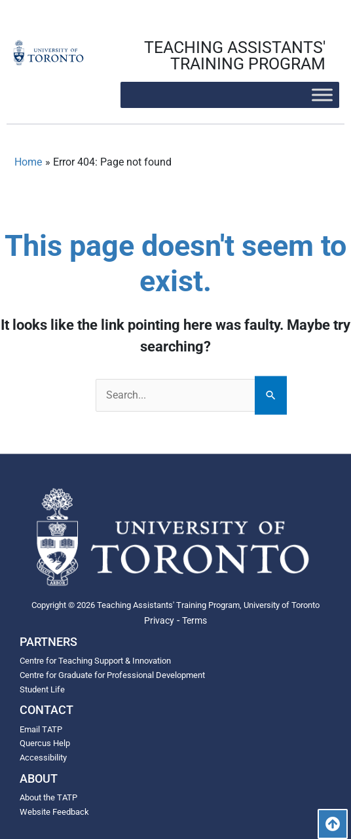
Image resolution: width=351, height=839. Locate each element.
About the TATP (48, 797)
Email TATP (41, 729)
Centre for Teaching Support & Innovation (95, 661)
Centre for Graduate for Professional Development (112, 675)
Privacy (159, 620)
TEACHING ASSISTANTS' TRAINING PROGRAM (234, 55)
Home (28, 162)
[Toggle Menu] (322, 94)
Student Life (42, 689)
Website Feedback (54, 812)
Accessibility (43, 757)
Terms (194, 620)
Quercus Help (45, 743)
